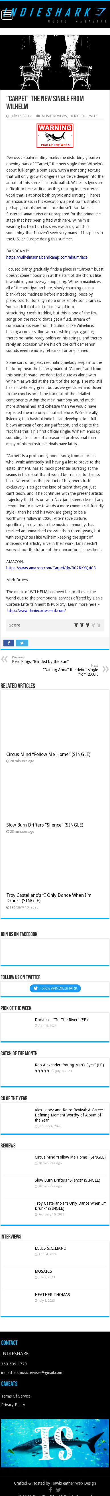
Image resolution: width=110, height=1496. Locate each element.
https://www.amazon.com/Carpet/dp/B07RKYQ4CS (51, 568)
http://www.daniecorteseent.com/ (36, 610)
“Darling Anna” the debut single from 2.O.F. (69, 670)
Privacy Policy (13, 1404)
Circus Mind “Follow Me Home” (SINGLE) (48, 754)
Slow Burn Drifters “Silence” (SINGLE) (45, 825)
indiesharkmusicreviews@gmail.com (31, 1372)
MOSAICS (43, 1271)
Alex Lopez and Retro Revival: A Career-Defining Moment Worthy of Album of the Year (70, 1115)
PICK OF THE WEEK (83, 116)
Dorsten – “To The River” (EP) (61, 1019)
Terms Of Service (15, 1396)
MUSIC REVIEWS (54, 116)
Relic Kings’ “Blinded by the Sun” (41, 660)
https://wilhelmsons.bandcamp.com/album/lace (46, 257)
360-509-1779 (14, 1364)
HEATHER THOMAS (52, 1294)
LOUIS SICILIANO (51, 1248)
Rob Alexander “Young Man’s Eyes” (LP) (69, 1065)
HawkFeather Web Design (73, 1483)
